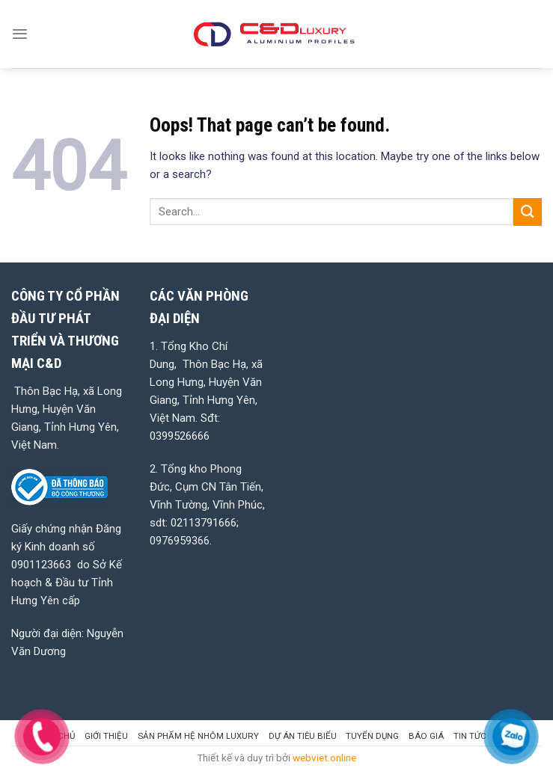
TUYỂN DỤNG (372, 736)
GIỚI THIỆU (106, 736)
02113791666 (203, 522)
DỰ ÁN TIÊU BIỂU (303, 736)
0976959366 (180, 540)
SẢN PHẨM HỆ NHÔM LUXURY (198, 736)
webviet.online (324, 758)
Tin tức (469, 736)
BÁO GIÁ (426, 736)
